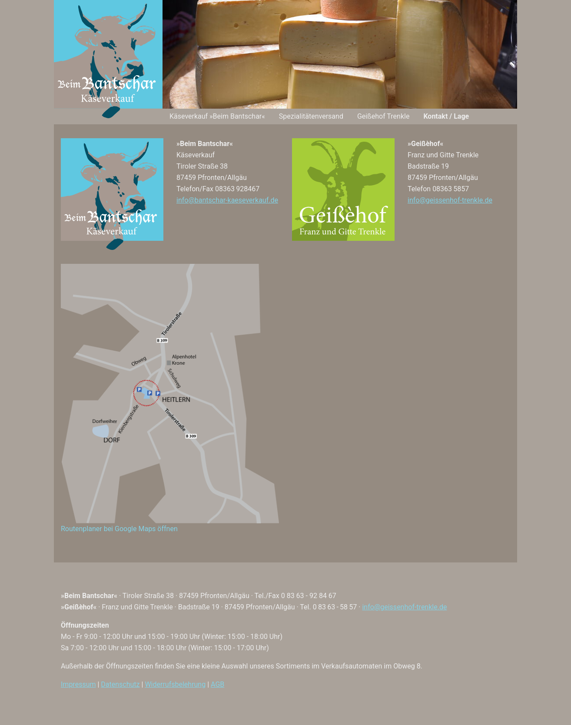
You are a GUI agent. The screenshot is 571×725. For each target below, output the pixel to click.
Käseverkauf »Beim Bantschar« (217, 116)
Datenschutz (120, 684)
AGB (217, 684)
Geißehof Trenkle (383, 116)
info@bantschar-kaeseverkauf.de (227, 200)
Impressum (78, 684)
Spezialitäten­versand (311, 116)
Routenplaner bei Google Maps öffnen (119, 529)
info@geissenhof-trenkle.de (450, 200)
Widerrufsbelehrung (175, 684)
